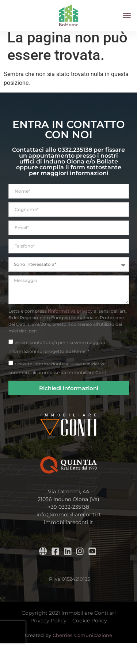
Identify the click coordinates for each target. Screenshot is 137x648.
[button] (126, 15)
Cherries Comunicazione (82, 640)
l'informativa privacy (70, 316)
